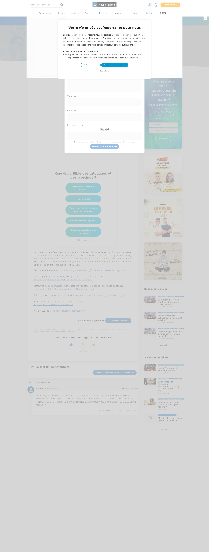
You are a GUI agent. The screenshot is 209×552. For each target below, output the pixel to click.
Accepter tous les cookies (115, 65)
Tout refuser (104, 71)
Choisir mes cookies (90, 65)
